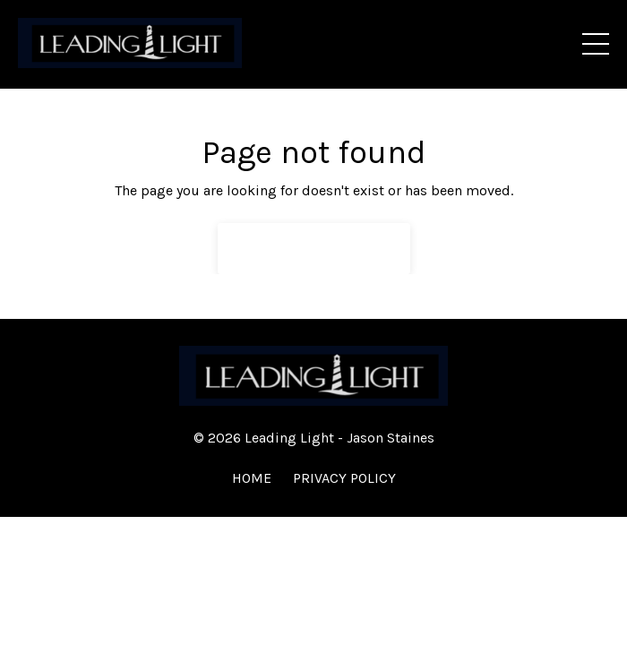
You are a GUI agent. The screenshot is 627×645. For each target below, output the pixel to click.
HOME (251, 477)
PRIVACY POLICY (344, 477)
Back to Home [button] (314, 247)
